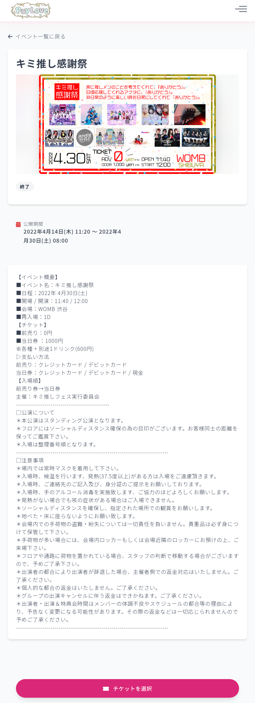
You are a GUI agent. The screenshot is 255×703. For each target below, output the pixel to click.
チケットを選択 (127, 688)
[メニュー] (239, 10)
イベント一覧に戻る (37, 36)
